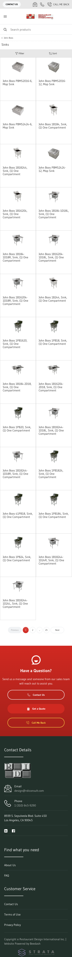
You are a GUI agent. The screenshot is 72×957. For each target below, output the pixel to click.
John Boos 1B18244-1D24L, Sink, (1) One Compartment (15, 603)
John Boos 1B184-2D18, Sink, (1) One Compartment (17, 387)
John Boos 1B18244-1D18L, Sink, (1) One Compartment (51, 430)
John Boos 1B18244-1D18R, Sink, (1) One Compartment (15, 474)
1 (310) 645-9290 (25, 805)
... (39, 630)
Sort (53, 53)
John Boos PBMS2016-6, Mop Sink (17, 82)
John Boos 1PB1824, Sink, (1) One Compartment (51, 474)
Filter (19, 53)
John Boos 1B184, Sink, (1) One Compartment (53, 126)
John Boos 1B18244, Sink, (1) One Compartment (15, 171)
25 (46, 630)
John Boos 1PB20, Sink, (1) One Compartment (17, 428)
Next (57, 630)
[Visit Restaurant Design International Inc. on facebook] (13, 830)
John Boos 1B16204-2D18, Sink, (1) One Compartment (51, 387)
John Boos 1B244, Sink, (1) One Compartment (53, 299)
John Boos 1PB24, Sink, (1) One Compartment (17, 558)
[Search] (36, 29)
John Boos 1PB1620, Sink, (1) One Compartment (15, 344)
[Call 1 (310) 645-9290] (42, 4)
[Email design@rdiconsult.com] (35, 4)
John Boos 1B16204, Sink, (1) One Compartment (15, 214)
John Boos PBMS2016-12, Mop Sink (52, 82)
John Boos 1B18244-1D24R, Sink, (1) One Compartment (51, 560)
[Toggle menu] (5, 16)
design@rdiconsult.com (29, 790)
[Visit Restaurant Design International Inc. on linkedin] (5, 830)
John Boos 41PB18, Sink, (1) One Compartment (18, 515)
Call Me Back (58, 4)
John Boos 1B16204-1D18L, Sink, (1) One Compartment (51, 257)
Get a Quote (36, 708)
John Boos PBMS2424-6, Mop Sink (17, 126)
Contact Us (12, 4)
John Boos (8, 38)
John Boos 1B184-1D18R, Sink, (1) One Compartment (15, 257)
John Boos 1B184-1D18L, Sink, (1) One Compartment (54, 214)
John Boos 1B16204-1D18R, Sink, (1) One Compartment (15, 300)
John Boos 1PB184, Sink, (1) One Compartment (54, 515)
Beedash (35, 943)
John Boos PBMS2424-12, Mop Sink (52, 169)
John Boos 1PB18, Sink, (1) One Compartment (53, 342)
